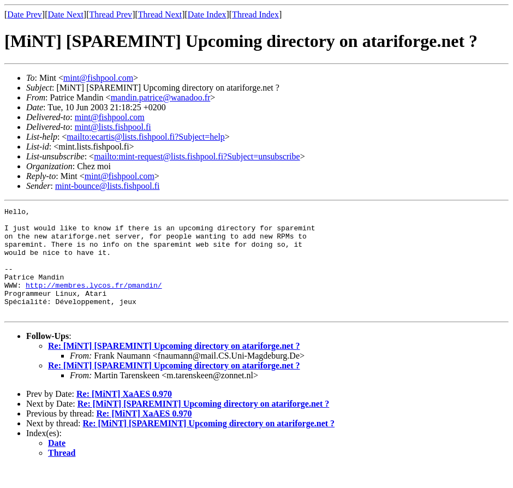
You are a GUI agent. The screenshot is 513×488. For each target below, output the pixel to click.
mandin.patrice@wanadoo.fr (161, 97)
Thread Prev (110, 14)
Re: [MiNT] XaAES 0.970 (124, 415)
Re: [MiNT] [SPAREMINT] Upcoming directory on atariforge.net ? (174, 367)
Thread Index (255, 14)
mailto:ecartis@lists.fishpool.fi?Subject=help (145, 136)
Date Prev (24, 14)
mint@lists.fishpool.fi (113, 127)
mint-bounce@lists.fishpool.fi (107, 186)
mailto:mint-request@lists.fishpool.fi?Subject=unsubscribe (197, 156)
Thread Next (160, 14)
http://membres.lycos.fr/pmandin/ (94, 301)
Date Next (65, 14)
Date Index (207, 14)
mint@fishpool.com (98, 77)
